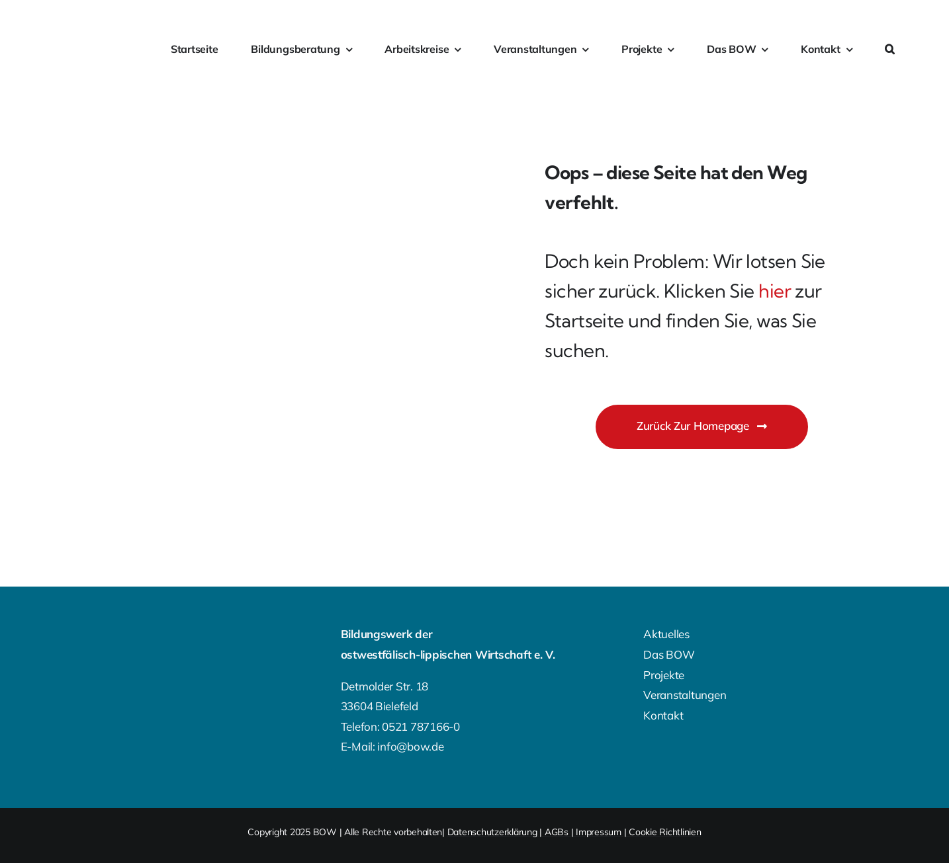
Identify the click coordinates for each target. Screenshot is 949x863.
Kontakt (663, 715)
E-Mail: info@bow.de (392, 746)
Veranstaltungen (684, 695)
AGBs (556, 832)
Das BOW (668, 654)
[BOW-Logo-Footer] (104, 636)
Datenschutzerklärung (492, 832)
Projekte (663, 675)
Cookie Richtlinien (665, 832)
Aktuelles (666, 634)
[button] (889, 49)
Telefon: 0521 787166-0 (400, 726)
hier (774, 290)
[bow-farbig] (75, 41)
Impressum (598, 832)
